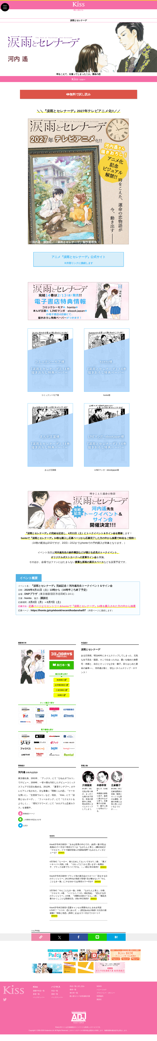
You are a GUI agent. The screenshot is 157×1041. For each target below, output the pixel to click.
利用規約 (100, 1003)
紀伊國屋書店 (61, 689)
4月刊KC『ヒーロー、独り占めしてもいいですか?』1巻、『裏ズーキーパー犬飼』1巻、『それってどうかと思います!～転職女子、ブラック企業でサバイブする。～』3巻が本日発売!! (78, 871)
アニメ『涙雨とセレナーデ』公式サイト (78, 263)
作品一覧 (54, 997)
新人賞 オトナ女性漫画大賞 (80, 1003)
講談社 (99, 1006)
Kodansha (48, 1037)
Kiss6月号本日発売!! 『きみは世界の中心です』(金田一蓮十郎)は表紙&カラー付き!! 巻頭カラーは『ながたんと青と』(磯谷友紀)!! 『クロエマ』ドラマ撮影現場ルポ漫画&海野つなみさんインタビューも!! (78, 855)
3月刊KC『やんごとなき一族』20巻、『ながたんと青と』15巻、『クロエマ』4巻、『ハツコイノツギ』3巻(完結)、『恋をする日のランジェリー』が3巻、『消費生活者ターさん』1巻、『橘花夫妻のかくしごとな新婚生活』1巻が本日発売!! (78, 901)
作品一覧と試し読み (77, 993)
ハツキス (55, 993)
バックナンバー (39, 1004)
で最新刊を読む (61, 658)
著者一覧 (36, 1001)
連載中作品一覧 (39, 997)
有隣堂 (61, 701)
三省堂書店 (61, 695)
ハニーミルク (102, 996)
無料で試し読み (78, 97)
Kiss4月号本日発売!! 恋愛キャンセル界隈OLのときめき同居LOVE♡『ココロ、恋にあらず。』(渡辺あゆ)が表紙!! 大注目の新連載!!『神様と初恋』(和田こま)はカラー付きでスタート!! (78, 918)
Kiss (35, 993)
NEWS (99, 993)
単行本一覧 (61, 668)
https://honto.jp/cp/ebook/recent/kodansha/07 (58, 614)
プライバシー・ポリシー (106, 999)
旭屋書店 (61, 683)
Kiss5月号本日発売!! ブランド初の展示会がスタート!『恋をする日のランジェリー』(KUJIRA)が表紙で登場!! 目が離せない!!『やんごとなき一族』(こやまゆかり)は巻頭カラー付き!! (78, 886)
